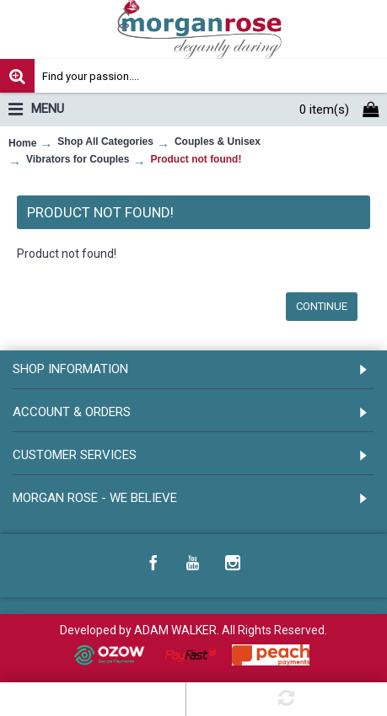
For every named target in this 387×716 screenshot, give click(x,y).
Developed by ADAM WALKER (138, 630)
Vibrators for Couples (77, 159)
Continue (321, 306)
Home (22, 143)
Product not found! (195, 159)
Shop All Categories (105, 141)
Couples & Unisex (218, 141)
